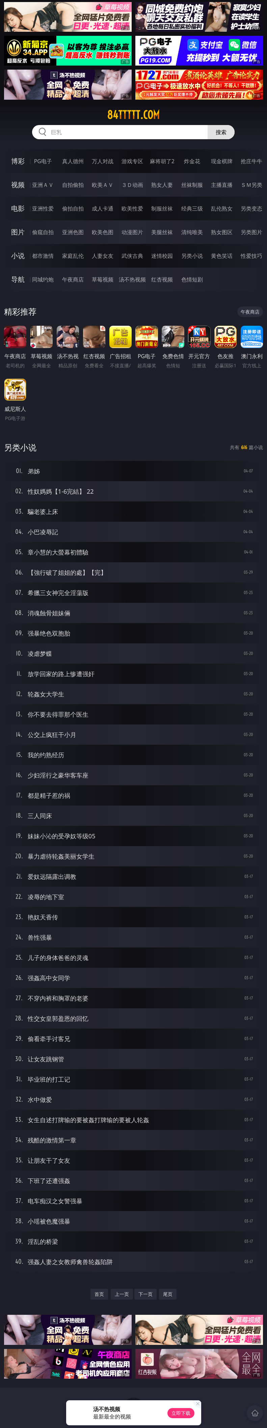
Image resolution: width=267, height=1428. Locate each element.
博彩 (18, 161)
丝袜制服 (192, 185)
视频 (18, 184)
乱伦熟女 (222, 208)
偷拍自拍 (73, 208)
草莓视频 (102, 279)
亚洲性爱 (43, 208)
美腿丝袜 (162, 232)
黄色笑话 (222, 256)
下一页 (145, 1294)
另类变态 (251, 208)
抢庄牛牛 (251, 161)
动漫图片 (132, 232)
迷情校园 (162, 256)
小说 (18, 255)
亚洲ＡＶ (43, 185)
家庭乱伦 (73, 256)
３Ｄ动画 (132, 185)
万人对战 (102, 161)
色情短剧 (192, 279)
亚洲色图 (73, 232)
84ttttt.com (133, 115)
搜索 (221, 132)
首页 (99, 1294)
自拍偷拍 (73, 185)
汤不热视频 (132, 279)
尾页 (167, 1294)
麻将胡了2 (162, 161)
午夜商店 (73, 279)
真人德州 (73, 161)
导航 (18, 279)
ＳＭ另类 (251, 185)
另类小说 (192, 256)
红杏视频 (162, 279)
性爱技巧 (251, 256)
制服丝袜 (162, 208)
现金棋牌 (222, 161)
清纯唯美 (192, 232)
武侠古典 (132, 256)
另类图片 (251, 232)
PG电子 (43, 161)
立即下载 (180, 1413)
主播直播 (222, 185)
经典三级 (192, 208)
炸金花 (192, 161)
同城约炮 (43, 279)
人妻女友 (102, 256)
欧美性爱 (132, 208)
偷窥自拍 (43, 232)
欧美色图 (102, 232)
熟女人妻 (162, 185)
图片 (18, 232)
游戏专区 (132, 161)
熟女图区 (222, 232)
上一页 (122, 1294)
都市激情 (43, 256)
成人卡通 (102, 208)
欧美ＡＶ (102, 185)
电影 (18, 208)
